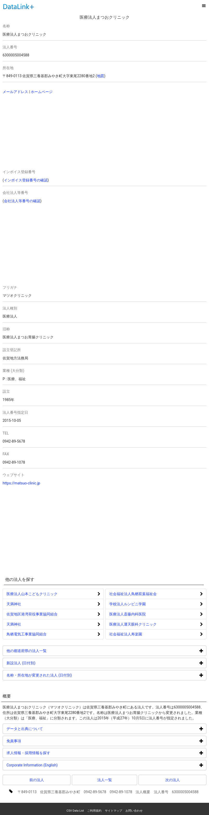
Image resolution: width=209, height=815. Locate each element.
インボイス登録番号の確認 (26, 180)
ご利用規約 (94, 810)
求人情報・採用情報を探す (48, 753)
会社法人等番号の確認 (22, 201)
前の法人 (36, 780)
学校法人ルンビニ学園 (127, 604)
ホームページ (42, 92)
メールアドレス (15, 92)
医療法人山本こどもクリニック (32, 594)
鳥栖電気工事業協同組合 (27, 634)
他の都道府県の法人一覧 (46, 650)
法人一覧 (104, 780)
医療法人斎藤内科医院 (127, 614)
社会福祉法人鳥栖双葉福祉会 (133, 594)
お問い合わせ (134, 810)
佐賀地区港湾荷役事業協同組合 (32, 614)
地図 (100, 76)
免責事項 (33, 741)
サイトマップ (113, 810)
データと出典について (44, 728)
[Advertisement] (55, 132)
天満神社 (14, 604)
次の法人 (172, 780)
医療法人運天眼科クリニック (133, 624)
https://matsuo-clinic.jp (21, 483)
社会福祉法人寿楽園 (125, 634)
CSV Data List (75, 810)
